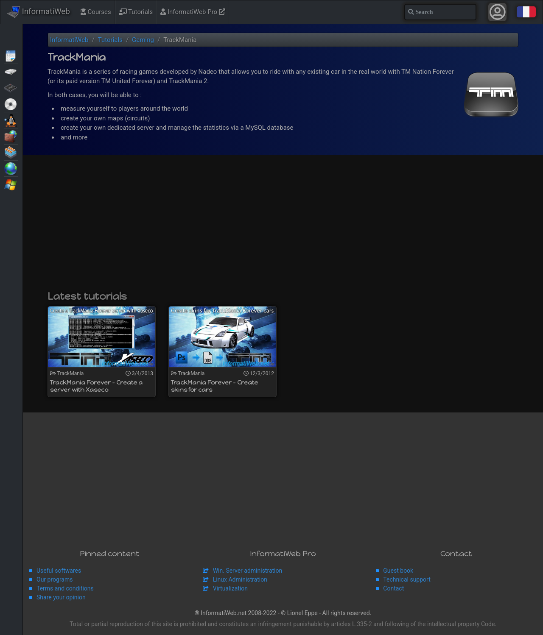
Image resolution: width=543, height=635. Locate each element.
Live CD (11, 103)
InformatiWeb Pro (192, 12)
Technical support (406, 579)
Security (11, 135)
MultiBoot (11, 119)
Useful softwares (58, 570)
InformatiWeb (38, 12)
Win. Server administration (248, 570)
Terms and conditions (65, 588)
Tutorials (136, 12)
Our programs (54, 579)
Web (11, 168)
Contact (393, 588)
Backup (11, 71)
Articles (11, 55)
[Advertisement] (283, 226)
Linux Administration (240, 579)
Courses (96, 12)
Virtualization (11, 152)
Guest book (398, 570)
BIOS (11, 87)
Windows (11, 184)
